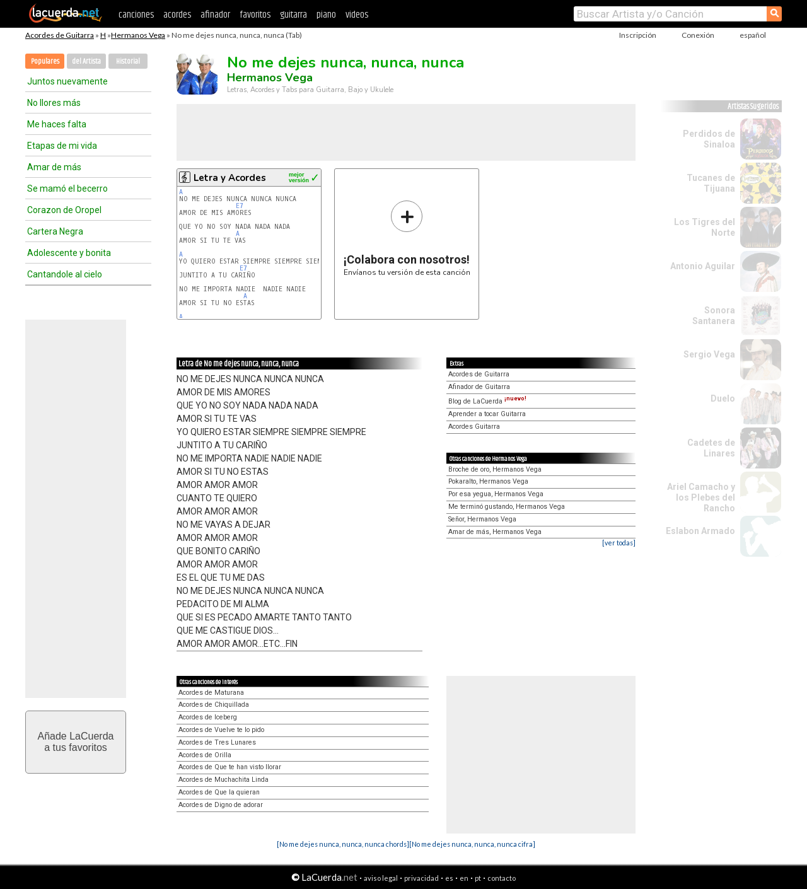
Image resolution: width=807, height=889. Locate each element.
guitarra (293, 15)
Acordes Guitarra (474, 426)
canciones (136, 15)
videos (356, 15)
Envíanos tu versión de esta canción (407, 238)
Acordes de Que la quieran (219, 792)
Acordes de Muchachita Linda (223, 780)
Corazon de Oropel (64, 210)
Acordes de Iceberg (207, 717)
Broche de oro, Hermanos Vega (495, 469)
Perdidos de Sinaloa (709, 139)
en (464, 878)
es (449, 878)
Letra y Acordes (230, 177)
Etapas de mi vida (62, 146)
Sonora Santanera (713, 315)
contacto (501, 878)
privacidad (421, 878)
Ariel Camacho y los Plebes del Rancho (701, 497)
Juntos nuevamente (67, 81)
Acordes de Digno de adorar (220, 805)
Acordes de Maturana (211, 693)
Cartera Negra (55, 231)
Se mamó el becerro (67, 188)
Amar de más (54, 167)
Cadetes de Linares (711, 448)
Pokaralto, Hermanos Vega (488, 481)
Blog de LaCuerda (487, 401)
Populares (45, 61)
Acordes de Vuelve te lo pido (221, 730)
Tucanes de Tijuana (711, 183)
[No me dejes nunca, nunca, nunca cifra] (472, 844)
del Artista (86, 61)
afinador (215, 15)
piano (326, 15)
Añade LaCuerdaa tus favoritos (76, 742)
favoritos (255, 15)
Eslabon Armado (700, 531)
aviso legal (381, 878)
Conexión (698, 35)
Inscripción (637, 35)
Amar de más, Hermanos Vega (495, 532)
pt (478, 878)
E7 (239, 206)
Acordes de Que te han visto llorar (229, 767)
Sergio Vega (709, 354)
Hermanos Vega (138, 35)
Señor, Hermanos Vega (482, 519)
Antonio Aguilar (702, 266)
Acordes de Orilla (204, 755)
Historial (128, 61)
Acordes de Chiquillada (213, 704)
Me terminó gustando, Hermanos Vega (506, 507)
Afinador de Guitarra (479, 387)
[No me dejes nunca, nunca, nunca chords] (343, 844)
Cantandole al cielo (64, 274)
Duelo (723, 398)
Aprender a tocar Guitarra (487, 414)
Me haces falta (56, 124)
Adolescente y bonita (69, 253)
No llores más (54, 103)
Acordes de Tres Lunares (217, 742)
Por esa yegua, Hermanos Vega (495, 494)
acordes (177, 15)
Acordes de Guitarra (59, 35)
